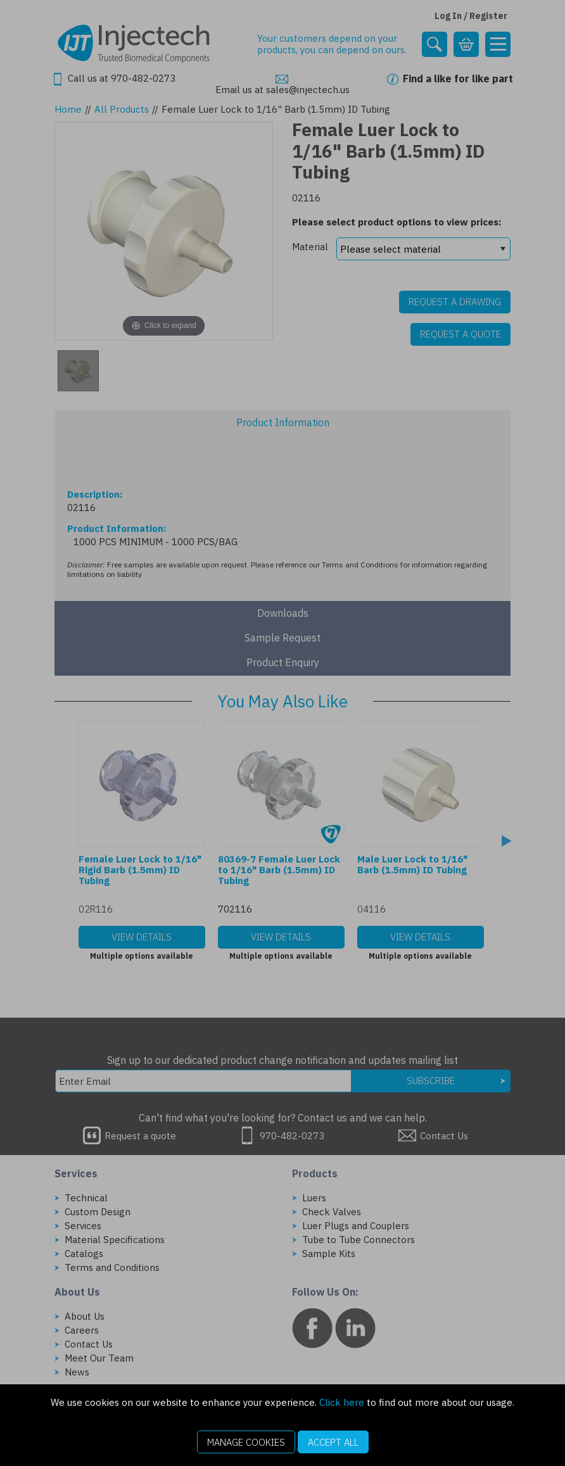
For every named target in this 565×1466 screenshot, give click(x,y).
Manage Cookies (246, 1442)
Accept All (333, 1442)
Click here (341, 1402)
